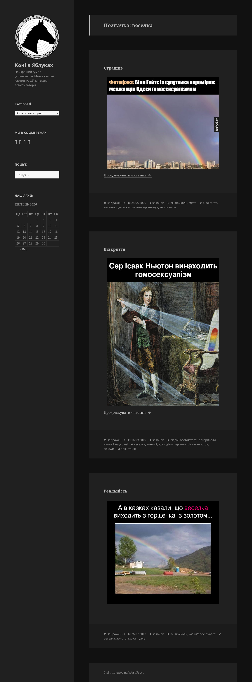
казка (132, 638)
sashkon (158, 203)
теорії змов (168, 207)
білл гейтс (210, 203)
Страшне (113, 68)
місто (193, 203)
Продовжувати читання (128, 175)
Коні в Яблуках (34, 65)
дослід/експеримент (173, 444)
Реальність (115, 491)
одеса (120, 207)
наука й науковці (116, 444)
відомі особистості (183, 440)
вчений (152, 444)
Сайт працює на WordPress (124, 672)
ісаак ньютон (198, 444)
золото (121, 638)
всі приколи (178, 203)
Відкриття (114, 249)
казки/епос (197, 634)
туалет (211, 634)
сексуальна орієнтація (142, 207)
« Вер (23, 249)
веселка (109, 207)
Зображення (116, 203)
